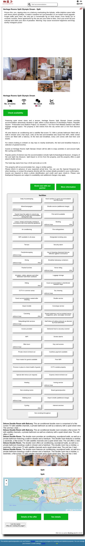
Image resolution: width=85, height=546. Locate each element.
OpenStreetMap (76, 510)
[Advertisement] (42, 40)
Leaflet (68, 510)
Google (33, 541)
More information (68, 187)
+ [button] (6, 480)
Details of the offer (29, 517)
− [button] (6, 484)
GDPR (43, 543)
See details (56, 517)
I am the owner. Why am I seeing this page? (15, 525)
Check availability (15, 113)
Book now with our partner (42, 187)
